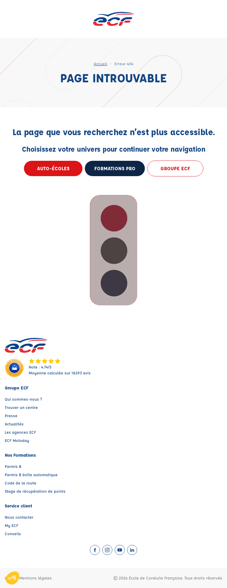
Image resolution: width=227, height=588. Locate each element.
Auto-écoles (53, 168)
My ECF (11, 525)
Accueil (100, 63)
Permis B (13, 466)
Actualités (14, 423)
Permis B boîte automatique (31, 474)
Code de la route (20, 482)
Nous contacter (19, 517)
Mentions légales (35, 577)
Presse (11, 415)
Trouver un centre (21, 407)
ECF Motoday (17, 440)
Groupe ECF (175, 168)
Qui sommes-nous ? (23, 399)
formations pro (114, 168)
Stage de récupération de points (35, 491)
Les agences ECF (20, 432)
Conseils (13, 533)
